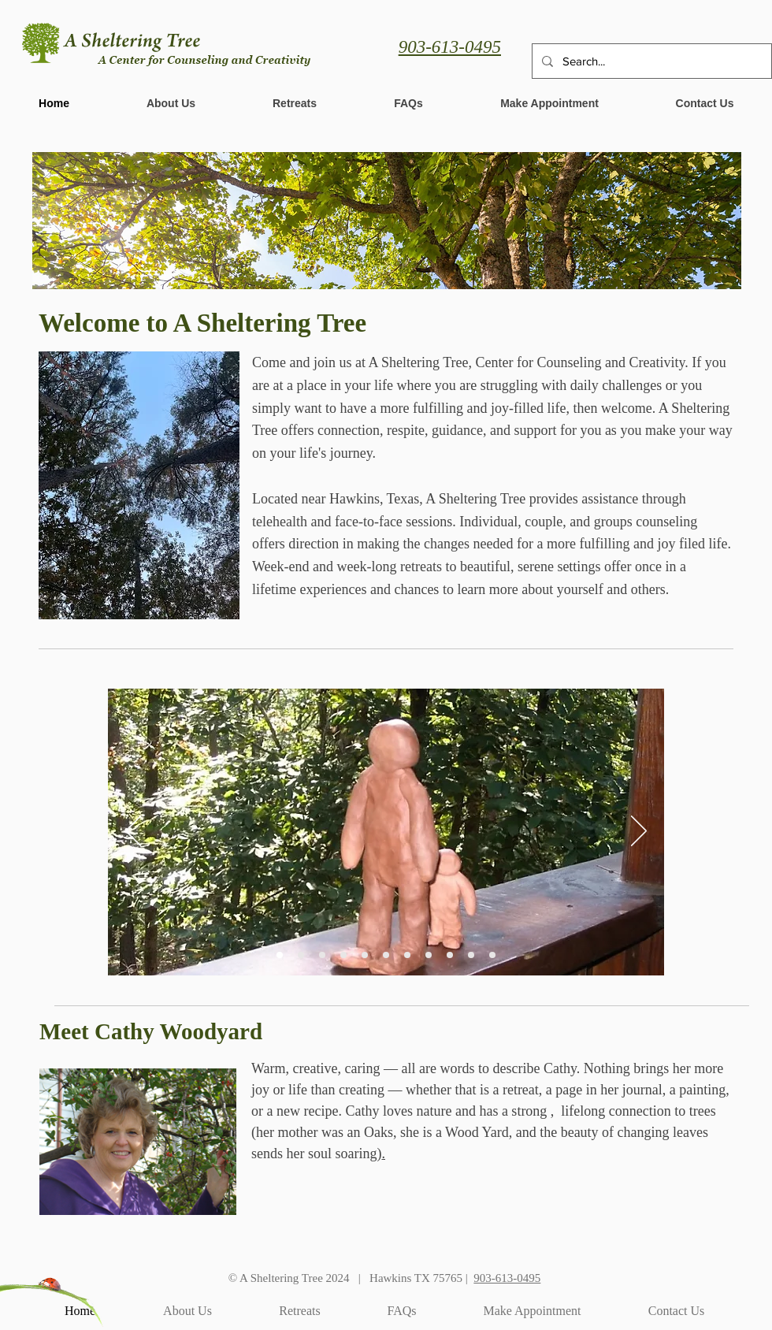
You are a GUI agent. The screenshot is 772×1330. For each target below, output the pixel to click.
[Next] (639, 832)
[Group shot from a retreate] (492, 955)
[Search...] (650, 61)
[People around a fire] (450, 955)
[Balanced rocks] (386, 955)
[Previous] (133, 832)
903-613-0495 (450, 47)
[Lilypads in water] (407, 955)
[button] (549, 103)
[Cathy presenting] (301, 955)
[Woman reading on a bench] (322, 955)
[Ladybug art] (365, 955)
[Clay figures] (280, 955)
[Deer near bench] (471, 955)
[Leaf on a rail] (428, 955)
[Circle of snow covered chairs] (343, 955)
